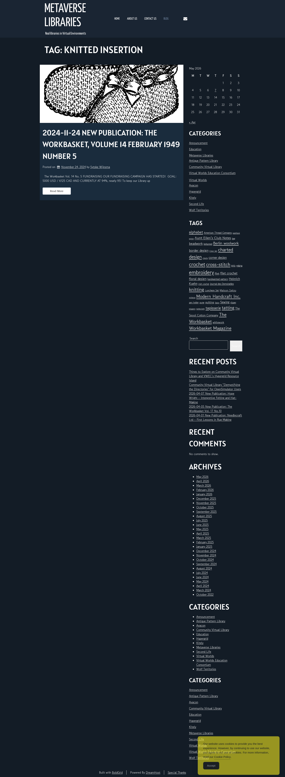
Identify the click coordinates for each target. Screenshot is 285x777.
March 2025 (203, 538)
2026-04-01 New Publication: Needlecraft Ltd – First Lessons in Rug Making (215, 417)
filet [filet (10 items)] (217, 273)
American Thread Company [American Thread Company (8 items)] (218, 233)
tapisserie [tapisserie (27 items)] (213, 308)
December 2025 (206, 498)
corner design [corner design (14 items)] (218, 257)
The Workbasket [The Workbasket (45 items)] (207, 318)
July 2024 (202, 572)
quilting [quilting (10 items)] (209, 302)
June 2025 (202, 524)
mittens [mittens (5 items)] (192, 297)
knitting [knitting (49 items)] (196, 289)
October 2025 (205, 507)
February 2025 (205, 542)
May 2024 (202, 581)
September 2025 (206, 511)
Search (194, 338)
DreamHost (153, 772)
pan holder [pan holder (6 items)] (194, 302)
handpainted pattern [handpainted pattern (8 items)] (217, 279)
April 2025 (202, 533)
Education (195, 149)
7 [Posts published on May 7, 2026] (215, 90)
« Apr (192, 122)
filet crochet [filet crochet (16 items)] (228, 273)
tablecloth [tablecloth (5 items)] (200, 308)
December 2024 (206, 551)
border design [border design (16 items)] (198, 250)
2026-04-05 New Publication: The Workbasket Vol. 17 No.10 (210, 408)
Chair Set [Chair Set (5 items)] (213, 251)
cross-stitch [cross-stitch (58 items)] (218, 264)
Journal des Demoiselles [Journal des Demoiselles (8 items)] (222, 284)
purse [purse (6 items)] (202, 302)
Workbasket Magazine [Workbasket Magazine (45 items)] (210, 328)
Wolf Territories (199, 210)
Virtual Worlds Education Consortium (212, 173)
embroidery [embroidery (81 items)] (201, 272)
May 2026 (202, 476)
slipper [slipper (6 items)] (233, 302)
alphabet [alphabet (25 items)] (196, 232)
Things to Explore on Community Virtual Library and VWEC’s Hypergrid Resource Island (214, 376)
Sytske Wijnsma (100, 167)
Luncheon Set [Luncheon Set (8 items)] (212, 290)
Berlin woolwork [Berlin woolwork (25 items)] (226, 243)
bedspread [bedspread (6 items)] (208, 243)
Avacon (193, 185)
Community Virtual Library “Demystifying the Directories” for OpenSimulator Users (215, 387)
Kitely (192, 197)
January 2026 (204, 494)
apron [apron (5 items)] (191, 238)
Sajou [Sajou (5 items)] (217, 302)
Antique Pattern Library (203, 160)
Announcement (198, 143)
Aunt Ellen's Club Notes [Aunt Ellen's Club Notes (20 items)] (213, 238)
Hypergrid (195, 191)
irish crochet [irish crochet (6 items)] (203, 283)
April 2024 (202, 586)
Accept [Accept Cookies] (211, 770)
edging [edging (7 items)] (239, 265)
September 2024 (206, 564)
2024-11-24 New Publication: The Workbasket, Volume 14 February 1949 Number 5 (111, 144)
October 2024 (205, 559)
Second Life (196, 204)
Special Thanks (177, 772)
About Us (132, 18)
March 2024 (203, 590)
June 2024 (202, 577)
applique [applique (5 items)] (236, 233)
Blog (166, 18)
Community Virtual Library (205, 167)
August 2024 (204, 568)
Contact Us (150, 18)
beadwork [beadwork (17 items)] (196, 243)
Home (117, 18)
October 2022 (205, 594)
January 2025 (204, 546)
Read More (56, 191)
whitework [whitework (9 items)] (218, 322)
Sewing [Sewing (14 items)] (225, 302)
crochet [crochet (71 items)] (197, 264)
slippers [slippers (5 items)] (192, 308)
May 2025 (202, 529)
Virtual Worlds (198, 180)
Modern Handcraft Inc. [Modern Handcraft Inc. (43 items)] (218, 296)
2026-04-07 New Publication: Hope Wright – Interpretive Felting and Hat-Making (212, 397)
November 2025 (206, 503)
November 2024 (206, 555)
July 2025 (202, 520)
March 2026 (203, 485)
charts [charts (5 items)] (205, 258)
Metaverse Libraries (65, 16)
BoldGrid (117, 772)
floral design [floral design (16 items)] (197, 278)
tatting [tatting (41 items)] (228, 308)
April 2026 (202, 481)
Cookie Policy (222, 761)
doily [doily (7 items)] (233, 265)
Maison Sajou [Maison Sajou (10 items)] (228, 290)
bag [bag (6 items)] (233, 238)
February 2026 (205, 490)
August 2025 (204, 516)
